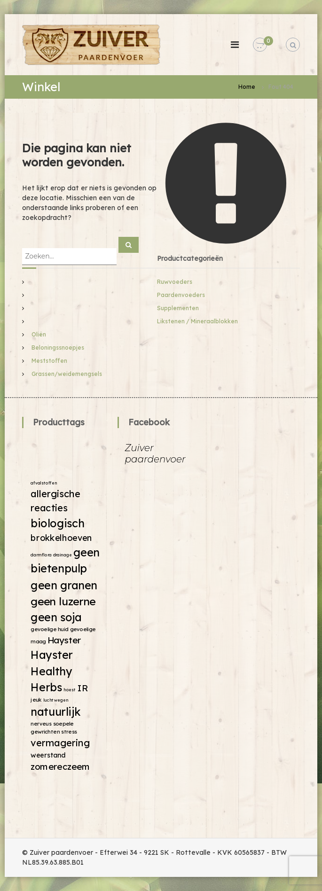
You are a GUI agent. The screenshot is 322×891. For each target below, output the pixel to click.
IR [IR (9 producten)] (83, 688)
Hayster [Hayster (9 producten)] (64, 639)
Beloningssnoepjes (57, 347)
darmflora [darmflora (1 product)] (41, 554)
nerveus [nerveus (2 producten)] (41, 723)
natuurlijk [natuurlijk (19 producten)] (56, 712)
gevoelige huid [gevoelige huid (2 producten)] (50, 629)
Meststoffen (49, 360)
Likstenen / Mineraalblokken (197, 321)
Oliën (38, 334)
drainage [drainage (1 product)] (62, 554)
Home (246, 86)
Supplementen (178, 308)
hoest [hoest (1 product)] (70, 689)
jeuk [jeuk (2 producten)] (36, 699)
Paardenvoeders (181, 294)
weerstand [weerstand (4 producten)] (48, 754)
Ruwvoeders (174, 281)
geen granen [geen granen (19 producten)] (64, 585)
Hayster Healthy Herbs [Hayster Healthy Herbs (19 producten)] (52, 671)
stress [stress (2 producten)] (70, 731)
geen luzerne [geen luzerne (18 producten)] (63, 601)
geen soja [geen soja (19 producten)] (56, 617)
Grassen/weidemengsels (66, 373)
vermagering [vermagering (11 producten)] (60, 743)
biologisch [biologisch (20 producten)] (58, 523)
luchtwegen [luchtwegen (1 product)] (56, 700)
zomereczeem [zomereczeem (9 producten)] (60, 766)
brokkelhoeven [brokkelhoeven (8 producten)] (62, 537)
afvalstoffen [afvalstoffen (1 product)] (44, 482)
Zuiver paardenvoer (155, 453)
